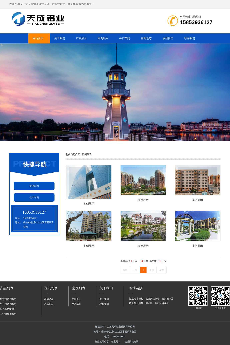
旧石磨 (149, 303)
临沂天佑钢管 (153, 298)
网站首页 (38, 38)
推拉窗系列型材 (8, 299)
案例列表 (78, 288)
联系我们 (189, 38)
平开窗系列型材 (8, 304)
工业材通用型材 (8, 314)
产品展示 (81, 38)
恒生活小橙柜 (136, 298)
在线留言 (168, 38)
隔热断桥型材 (7, 309)
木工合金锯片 (136, 303)
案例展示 (103, 38)
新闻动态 (146, 38)
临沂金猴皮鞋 (162, 303)
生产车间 (124, 38)
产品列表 (6, 288)
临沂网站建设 (131, 341)
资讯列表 (51, 288)
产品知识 (49, 304)
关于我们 (59, 38)
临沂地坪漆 (168, 298)
